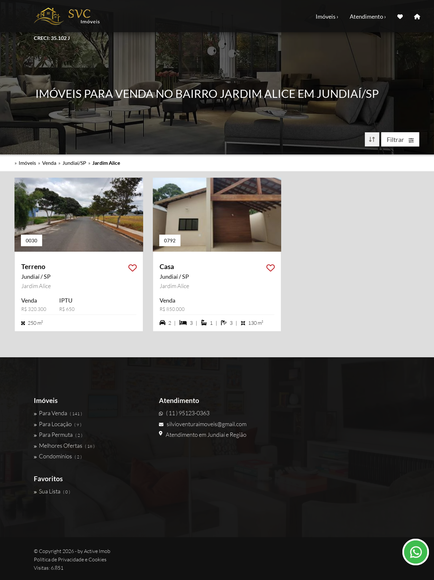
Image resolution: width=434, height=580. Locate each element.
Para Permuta (58, 434)
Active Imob (97, 551)
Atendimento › (368, 16)
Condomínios (58, 456)
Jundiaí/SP (74, 163)
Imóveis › (327, 16)
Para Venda (58, 412)
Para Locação (57, 423)
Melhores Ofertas (64, 445)
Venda (49, 163)
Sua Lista (52, 491)
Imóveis (27, 163)
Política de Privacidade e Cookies (70, 559)
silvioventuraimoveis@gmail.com (202, 423)
